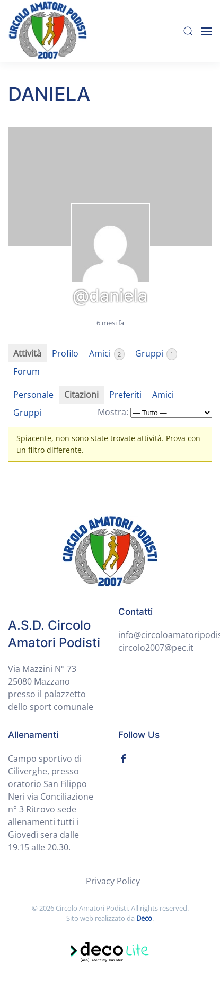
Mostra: (113, 412)
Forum (26, 371)
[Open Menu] (206, 31)
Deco (144, 918)
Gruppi (156, 354)
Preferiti (125, 394)
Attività (27, 353)
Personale (33, 394)
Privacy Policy (113, 881)
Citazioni (81, 394)
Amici (107, 354)
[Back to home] (47, 31)
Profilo (65, 353)
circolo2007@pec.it (155, 647)
